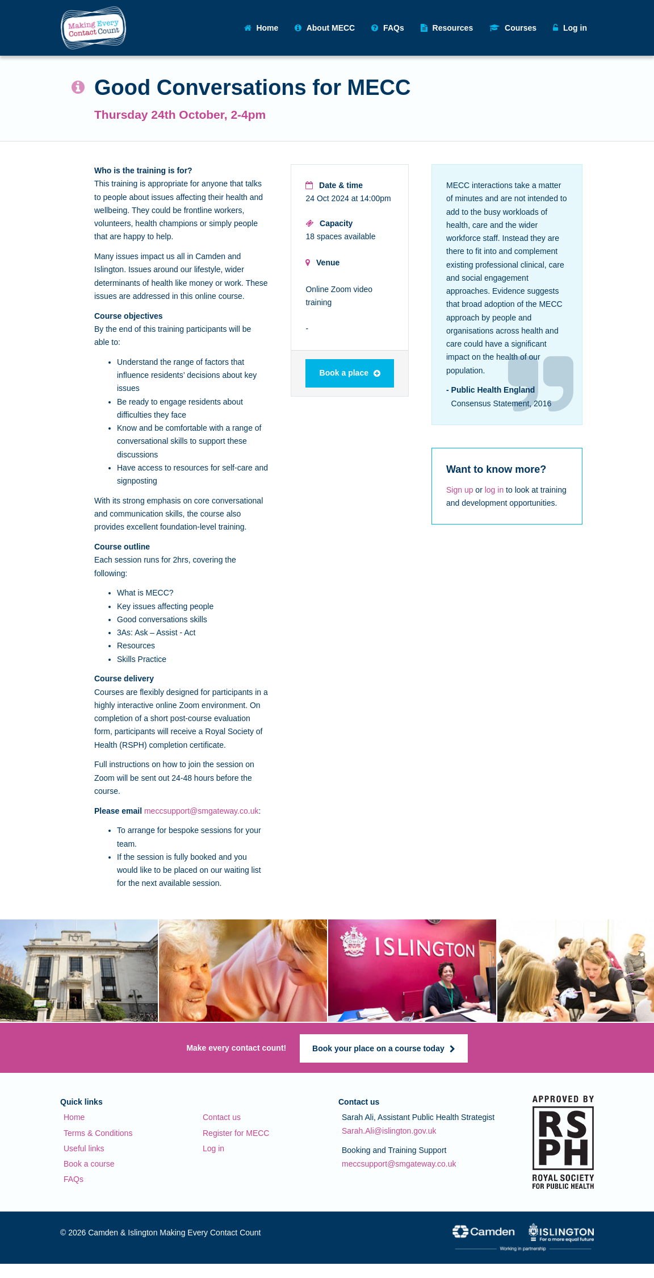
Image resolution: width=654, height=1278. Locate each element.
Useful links (84, 1148)
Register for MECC (236, 1133)
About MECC (325, 27)
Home (261, 27)
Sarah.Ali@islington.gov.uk (389, 1130)
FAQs (387, 27)
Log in (213, 1148)
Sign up (459, 489)
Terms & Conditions (98, 1133)
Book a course (89, 1163)
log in (494, 489)
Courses (512, 27)
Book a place (350, 372)
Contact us (222, 1117)
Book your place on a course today (383, 1048)
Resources (447, 27)
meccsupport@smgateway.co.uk (201, 810)
